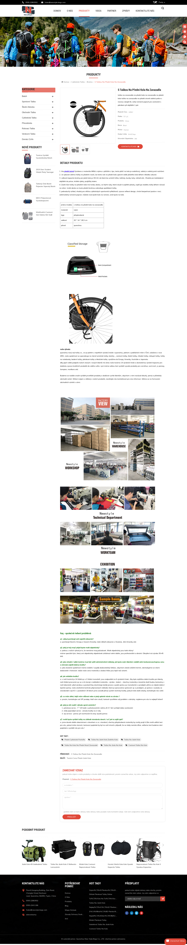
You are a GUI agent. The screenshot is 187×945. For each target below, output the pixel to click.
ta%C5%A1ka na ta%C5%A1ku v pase (103, 900)
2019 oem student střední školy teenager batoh (45, 172)
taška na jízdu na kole (113, 746)
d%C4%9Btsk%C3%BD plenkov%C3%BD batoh (103, 913)
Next (163, 831)
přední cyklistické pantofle (75, 741)
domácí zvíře (27, 140)
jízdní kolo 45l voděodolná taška (34, 865)
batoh (24, 97)
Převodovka (27, 124)
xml (66, 920)
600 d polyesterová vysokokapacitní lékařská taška (43, 200)
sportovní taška (29, 103)
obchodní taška (29, 113)
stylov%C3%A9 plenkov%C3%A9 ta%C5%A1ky (103, 891)
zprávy (126, 10)
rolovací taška (28, 130)
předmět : (81, 780)
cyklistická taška (78, 83)
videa (98, 10)
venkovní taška (28, 135)
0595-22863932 (32, 2)
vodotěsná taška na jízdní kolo (101, 926)
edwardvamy (31, 916)
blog (66, 907)
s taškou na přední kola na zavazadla (86, 755)
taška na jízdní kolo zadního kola (104, 741)
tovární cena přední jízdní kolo (79, 759)
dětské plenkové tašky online (100, 895)
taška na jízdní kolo (132, 741)
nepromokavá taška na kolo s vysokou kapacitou (148, 866)
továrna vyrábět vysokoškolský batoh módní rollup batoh (44, 157)
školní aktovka (28, 108)
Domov (57, 10)
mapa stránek (70, 911)
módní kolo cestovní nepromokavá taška (87, 866)
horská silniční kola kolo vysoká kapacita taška (120, 866)
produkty (84, 10)
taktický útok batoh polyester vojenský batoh (45, 186)
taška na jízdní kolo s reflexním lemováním (63, 866)
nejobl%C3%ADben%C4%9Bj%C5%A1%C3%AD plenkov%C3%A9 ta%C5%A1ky (103, 917)
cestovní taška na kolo (138, 746)
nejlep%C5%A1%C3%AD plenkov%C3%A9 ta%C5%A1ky (103, 908)
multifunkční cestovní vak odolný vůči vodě (44, 214)
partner (111, 10)
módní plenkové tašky (97, 921)
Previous (159, 831)
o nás (70, 10)
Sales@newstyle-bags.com (55, 2)
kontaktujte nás (145, 10)
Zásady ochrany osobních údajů (74, 915)
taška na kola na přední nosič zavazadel (81, 746)
